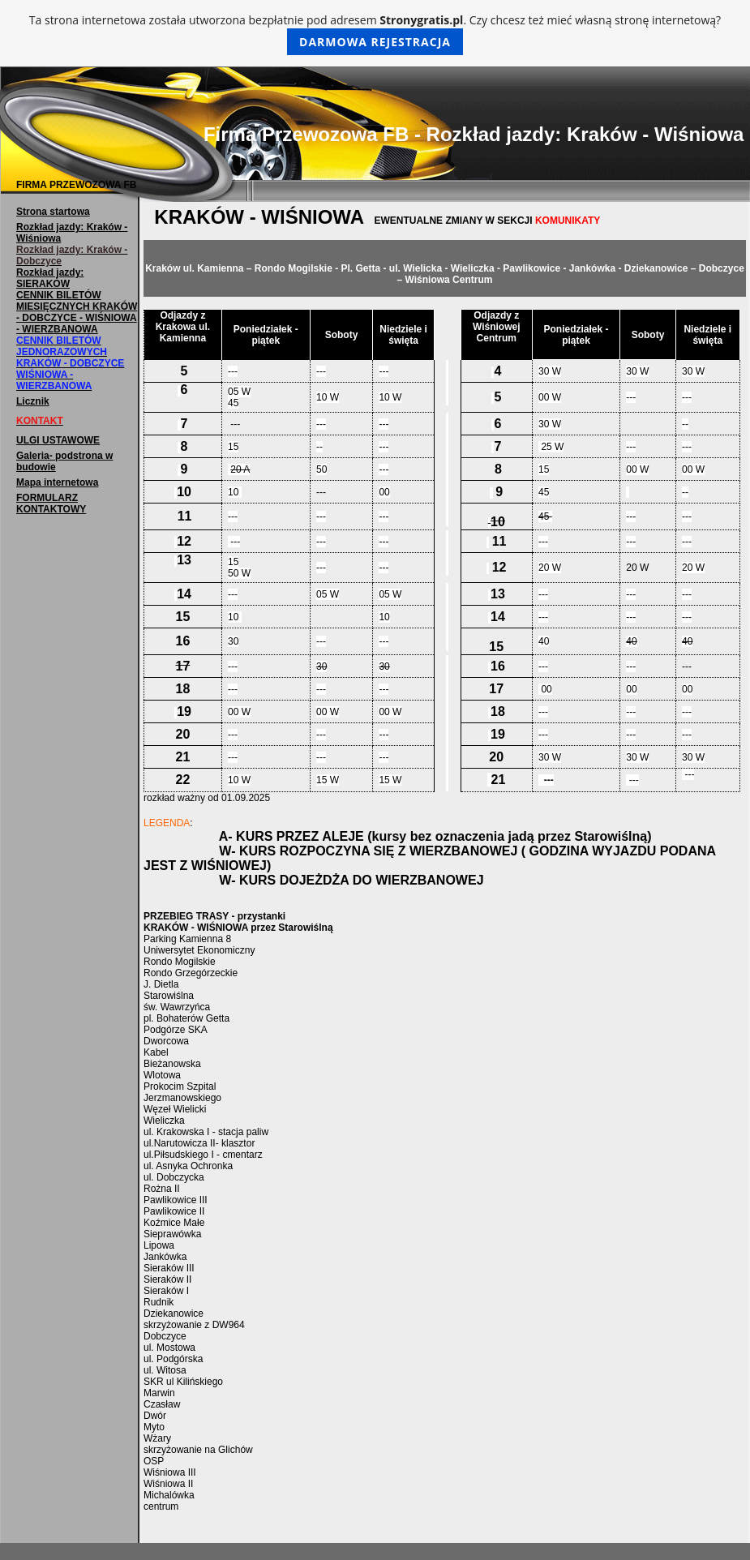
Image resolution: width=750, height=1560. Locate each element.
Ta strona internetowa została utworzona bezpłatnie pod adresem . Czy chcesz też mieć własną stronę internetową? (375, 33)
